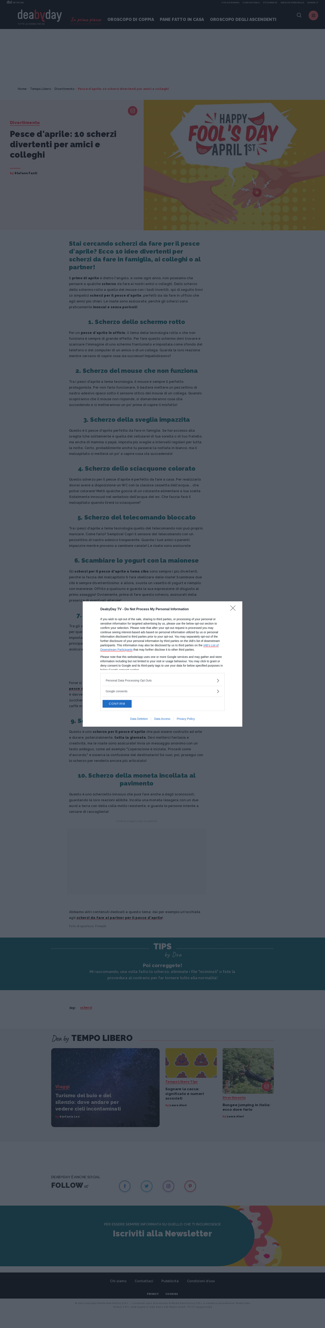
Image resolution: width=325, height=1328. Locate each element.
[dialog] (162, 664)
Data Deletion (139, 719)
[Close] (234, 609)
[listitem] (162, 680)
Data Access (162, 719)
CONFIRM (122, 704)
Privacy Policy (186, 719)
